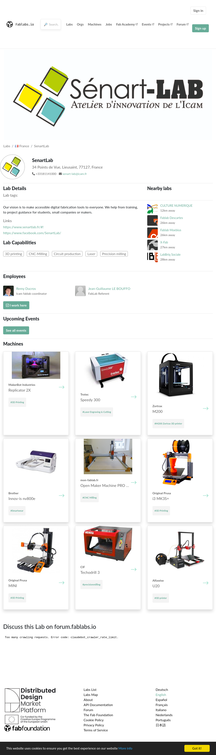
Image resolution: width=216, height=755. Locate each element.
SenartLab (41, 146)
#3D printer (161, 598)
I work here (16, 305)
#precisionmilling (91, 584)
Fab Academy (127, 24)
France (22, 146)
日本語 (161, 725)
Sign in (198, 10)
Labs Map (91, 695)
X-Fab (164, 242)
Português (163, 720)
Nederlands (164, 715)
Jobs (109, 24)
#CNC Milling (89, 497)
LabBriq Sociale (170, 254)
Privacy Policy (94, 725)
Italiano (161, 710)
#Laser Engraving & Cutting (96, 412)
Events (148, 24)
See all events (16, 330)
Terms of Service (96, 730)
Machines (94, 24)
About (88, 700)
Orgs (80, 24)
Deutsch (162, 689)
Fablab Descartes (171, 218)
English (161, 695)
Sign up (200, 28)
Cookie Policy (94, 720)
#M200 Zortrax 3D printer (168, 423)
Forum (182, 24)
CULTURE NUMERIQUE (176, 205)
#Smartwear (17, 510)
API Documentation (98, 705)
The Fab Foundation (98, 715)
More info (130, 749)
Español (161, 700)
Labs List (90, 689)
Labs (69, 24)
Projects (165, 24)
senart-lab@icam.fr (74, 174)
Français (162, 705)
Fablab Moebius (170, 230)
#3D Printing (17, 402)
